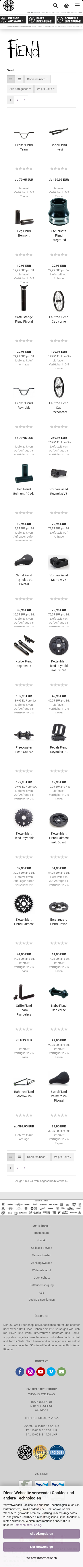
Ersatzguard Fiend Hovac (58, 922)
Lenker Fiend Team (24, 147)
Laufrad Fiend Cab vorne (58, 319)
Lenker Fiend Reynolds (24, 405)
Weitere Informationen (41, 1558)
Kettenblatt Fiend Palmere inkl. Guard (59, 838)
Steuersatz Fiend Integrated (58, 235)
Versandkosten (41, 1255)
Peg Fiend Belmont (24, 233)
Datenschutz (42, 1277)
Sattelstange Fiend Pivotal (24, 319)
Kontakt (41, 1240)
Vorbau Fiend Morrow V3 (59, 577)
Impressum (41, 1232)
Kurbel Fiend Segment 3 (24, 664)
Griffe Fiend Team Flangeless (24, 1010)
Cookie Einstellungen (42, 1299)
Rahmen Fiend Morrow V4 (24, 1094)
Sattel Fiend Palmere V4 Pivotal (59, 1096)
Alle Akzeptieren (41, 1533)
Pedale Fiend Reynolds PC (59, 750)
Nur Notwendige (41, 1546)
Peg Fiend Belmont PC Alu (24, 491)
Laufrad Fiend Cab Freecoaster (58, 407)
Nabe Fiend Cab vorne (59, 1008)
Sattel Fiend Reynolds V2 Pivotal (24, 580)
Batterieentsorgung (42, 1285)
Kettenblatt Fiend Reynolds (24, 836)
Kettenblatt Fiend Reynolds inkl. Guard (58, 666)
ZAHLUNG (41, 1474)
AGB (41, 1292)
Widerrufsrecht (41, 1270)
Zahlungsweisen (41, 1262)
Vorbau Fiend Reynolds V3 (59, 491)
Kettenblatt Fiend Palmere (24, 922)
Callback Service (41, 1247)
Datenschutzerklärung (27, 1525)
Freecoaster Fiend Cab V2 (24, 750)
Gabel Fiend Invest (59, 147)
